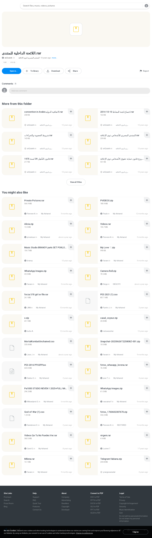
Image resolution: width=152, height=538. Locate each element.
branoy (28, 261)
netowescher (107, 331)
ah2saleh (7, 58)
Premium (7, 497)
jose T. (104, 378)
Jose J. (28, 355)
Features (36, 507)
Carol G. (28, 449)
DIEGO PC (115, 284)
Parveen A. (30, 214)
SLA (121, 513)
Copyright (65, 507)
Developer (66, 510)
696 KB (12, 62)
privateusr (29, 237)
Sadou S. (29, 378)
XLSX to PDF (95, 513)
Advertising (66, 500)
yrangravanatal (107, 472)
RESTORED (120, 425)
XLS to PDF (94, 507)
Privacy (122, 500)
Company (65, 497)
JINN (27, 308)
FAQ (34, 500)
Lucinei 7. (105, 449)
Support (36, 497)
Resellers (65, 503)
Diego (104, 284)
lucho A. (28, 331)
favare (104, 261)
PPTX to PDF (95, 500)
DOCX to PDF (95, 503)
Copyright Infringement (128, 503)
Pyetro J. (105, 308)
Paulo (104, 214)
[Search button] (139, 6)
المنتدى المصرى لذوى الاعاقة (28, 58)
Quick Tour (37, 503)
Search (7, 500)
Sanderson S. (31, 425)
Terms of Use (124, 497)
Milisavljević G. (31, 402)
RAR (5, 62)
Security (122, 507)
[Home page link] (10, 6)
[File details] (12, 118)
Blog (5, 507)
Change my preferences (84, 533)
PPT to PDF (94, 510)
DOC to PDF (95, 497)
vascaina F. (106, 402)
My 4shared (44, 214)
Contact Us (37, 510)
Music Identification (127, 510)
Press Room (9, 503)
